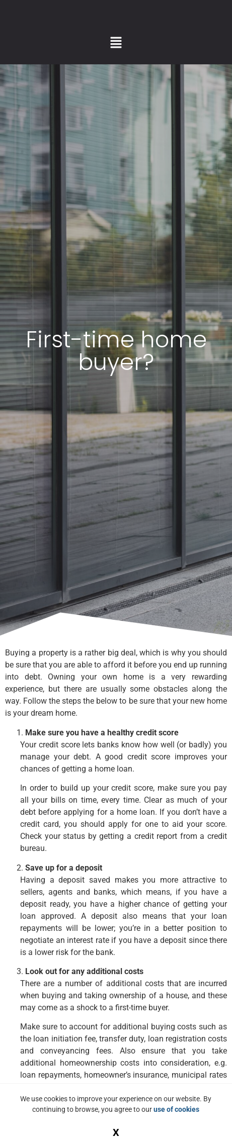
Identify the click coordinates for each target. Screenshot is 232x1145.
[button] (116, 43)
